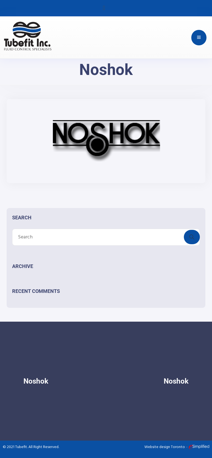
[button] (104, 8)
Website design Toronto (165, 447)
